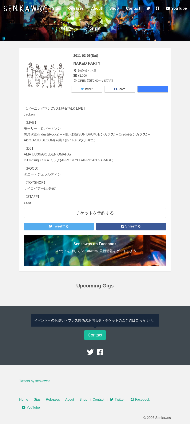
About (96, 8)
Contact (133, 8)
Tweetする (59, 226)
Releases (75, 8)
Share (119, 89)
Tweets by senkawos (34, 381)
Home (23, 399)
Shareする (131, 226)
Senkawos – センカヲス (26, 9)
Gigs (56, 8)
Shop (114, 8)
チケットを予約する (95, 213)
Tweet (86, 89)
